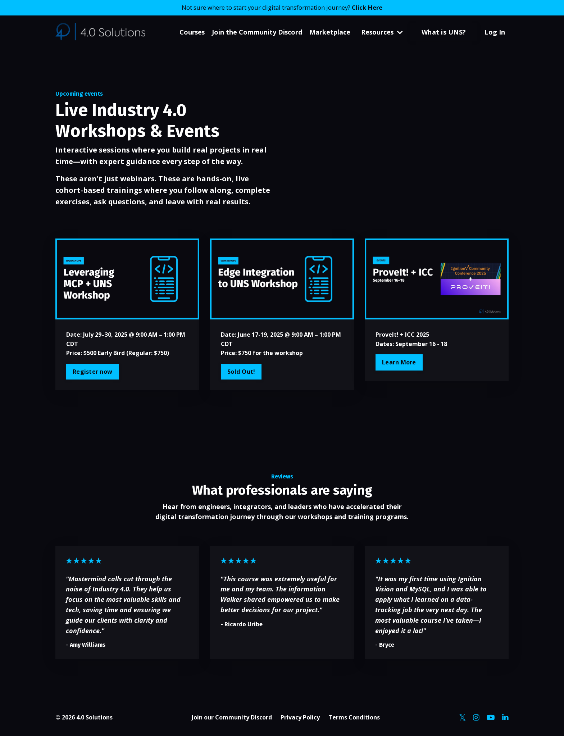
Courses (191, 32)
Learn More (399, 363)
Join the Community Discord (256, 32)
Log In (495, 32)
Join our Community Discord (232, 718)
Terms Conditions (354, 718)
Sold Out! (241, 372)
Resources (381, 32)
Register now (92, 372)
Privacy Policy (300, 718)
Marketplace (329, 32)
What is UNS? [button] (444, 32)
